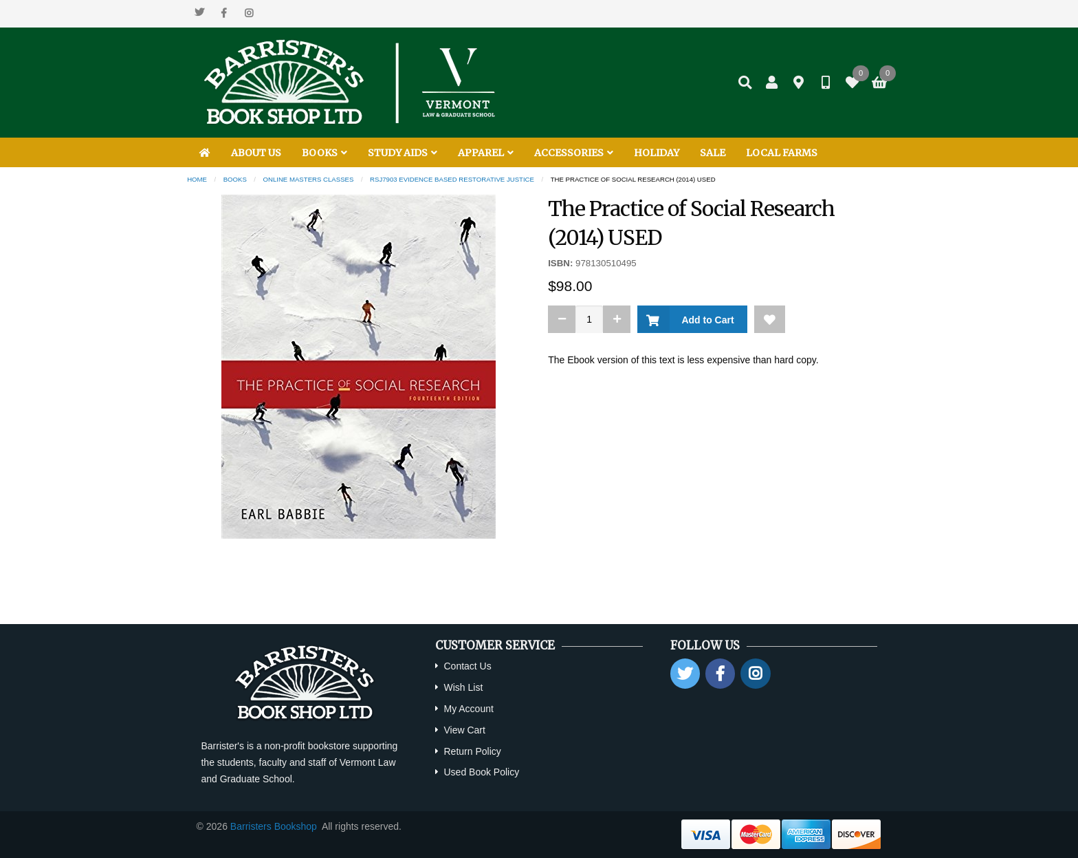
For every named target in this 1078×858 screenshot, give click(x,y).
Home (197, 179)
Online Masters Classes (308, 179)
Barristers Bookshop (273, 826)
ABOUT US (256, 153)
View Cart (464, 730)
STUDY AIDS (402, 153)
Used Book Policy (481, 771)
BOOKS (324, 153)
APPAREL (486, 153)
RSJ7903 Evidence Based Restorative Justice (452, 179)
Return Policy (471, 751)
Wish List (463, 687)
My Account (468, 708)
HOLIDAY (656, 153)
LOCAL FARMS (781, 153)
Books (235, 179)
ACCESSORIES (573, 153)
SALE (712, 153)
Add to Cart (705, 319)
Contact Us (467, 666)
